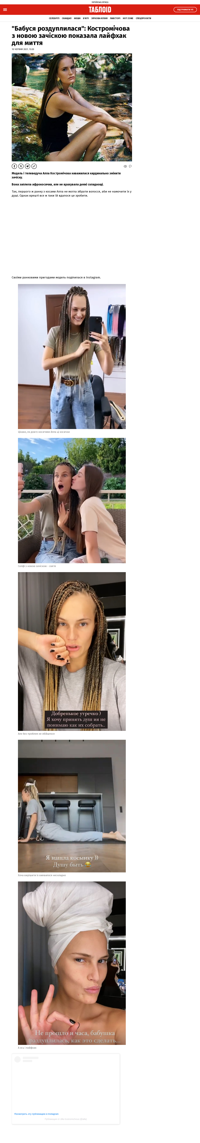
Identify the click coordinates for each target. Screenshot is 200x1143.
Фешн (77, 18)
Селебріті (54, 18)
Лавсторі (115, 18)
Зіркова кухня (99, 18)
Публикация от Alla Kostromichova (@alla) (66, 1119)
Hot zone (128, 18)
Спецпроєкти (143, 18)
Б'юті (86, 18)
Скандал (66, 18)
